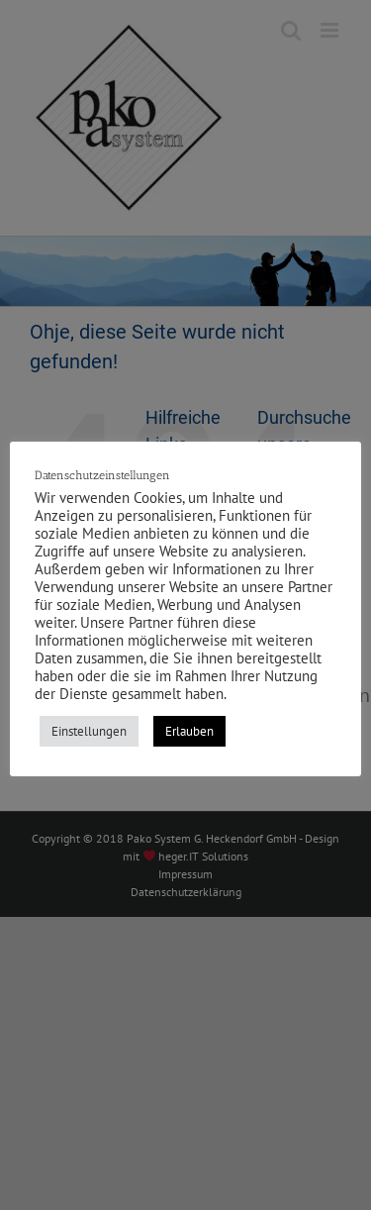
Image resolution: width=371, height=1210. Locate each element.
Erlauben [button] (189, 731)
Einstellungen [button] (89, 731)
